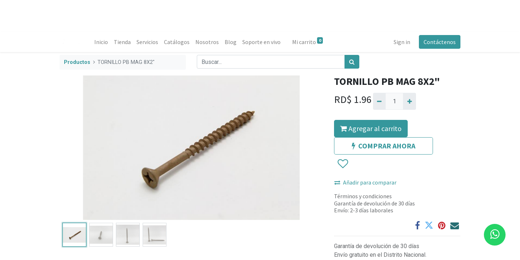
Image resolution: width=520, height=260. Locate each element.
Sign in (402, 42)
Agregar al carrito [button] (371, 128)
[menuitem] (101, 42)
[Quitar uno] (379, 101)
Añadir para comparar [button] (365, 182)
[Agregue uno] (409, 101)
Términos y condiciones (363, 196)
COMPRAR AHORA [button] (383, 145)
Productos (77, 62)
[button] (342, 164)
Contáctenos (440, 42)
